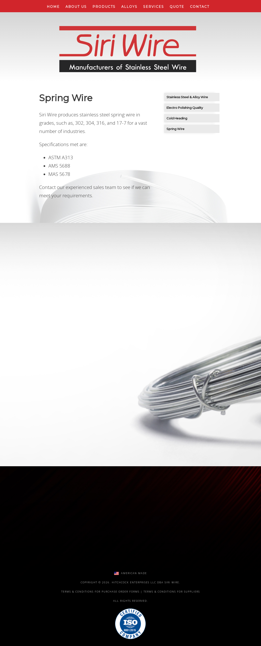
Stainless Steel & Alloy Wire (187, 97)
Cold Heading (176, 118)
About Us (76, 7)
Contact (199, 7)
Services (153, 7)
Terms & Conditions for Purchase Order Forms (100, 591)
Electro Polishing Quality (184, 107)
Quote (177, 7)
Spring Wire (175, 129)
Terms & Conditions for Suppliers (172, 591)
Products (104, 7)
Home (53, 7)
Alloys (129, 7)
